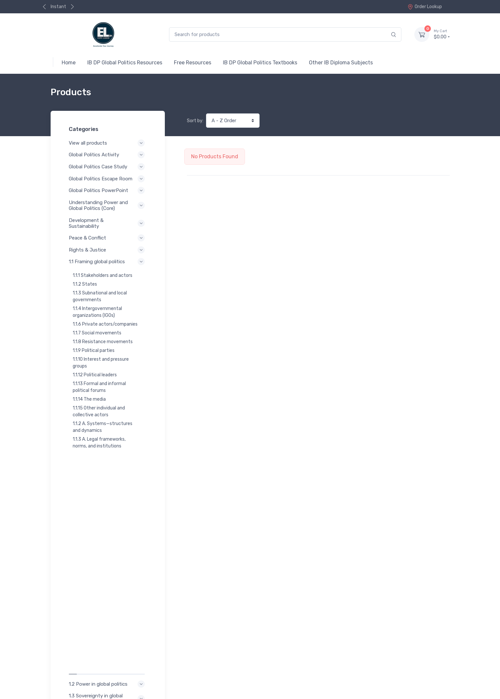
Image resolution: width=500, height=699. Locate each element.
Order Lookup (425, 6)
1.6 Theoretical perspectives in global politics (108, 533)
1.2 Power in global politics (108, 465)
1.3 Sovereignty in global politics (108, 480)
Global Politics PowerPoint (108, 190)
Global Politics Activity (108, 154)
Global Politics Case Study (108, 166)
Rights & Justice (108, 249)
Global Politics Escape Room (108, 178)
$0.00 (441, 34)
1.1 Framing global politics (108, 261)
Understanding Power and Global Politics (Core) (108, 205)
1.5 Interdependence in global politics (108, 516)
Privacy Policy (76, 671)
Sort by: (195, 120)
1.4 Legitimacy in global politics (108, 498)
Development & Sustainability (108, 223)
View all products (108, 143)
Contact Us (436, 656)
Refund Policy (75, 680)
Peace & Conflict (108, 237)
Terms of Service (116, 671)
